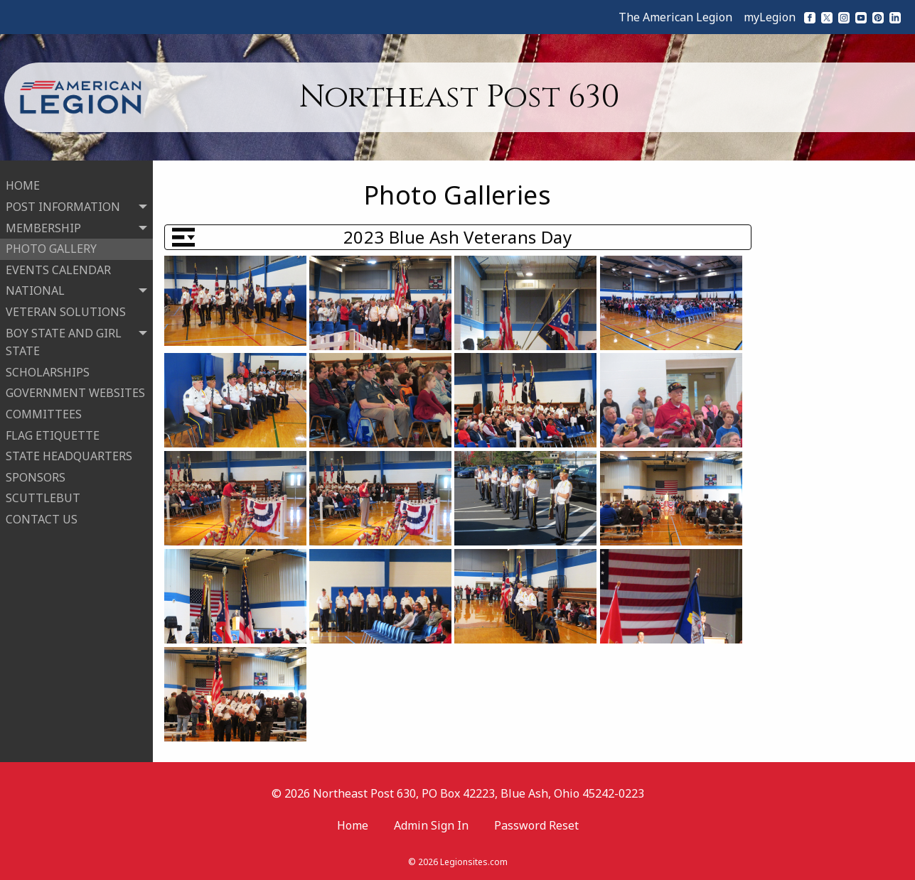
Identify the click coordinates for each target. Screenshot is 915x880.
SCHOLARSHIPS (48, 368)
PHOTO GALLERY (51, 244)
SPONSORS (35, 473)
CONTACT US (41, 515)
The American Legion (675, 17)
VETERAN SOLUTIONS (66, 307)
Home (352, 825)
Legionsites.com (474, 862)
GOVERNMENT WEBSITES (75, 389)
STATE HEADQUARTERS (69, 452)
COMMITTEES (44, 410)
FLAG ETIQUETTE (53, 431)
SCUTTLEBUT (43, 494)
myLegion (770, 17)
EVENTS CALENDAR (58, 265)
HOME (23, 182)
